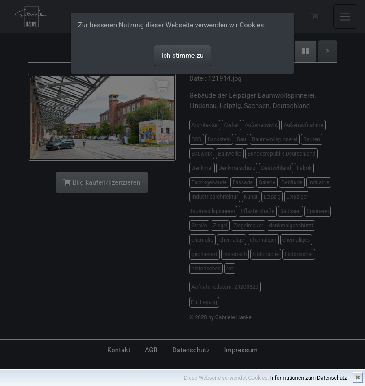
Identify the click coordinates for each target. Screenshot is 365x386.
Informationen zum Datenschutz (308, 378)
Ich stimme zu (182, 56)
